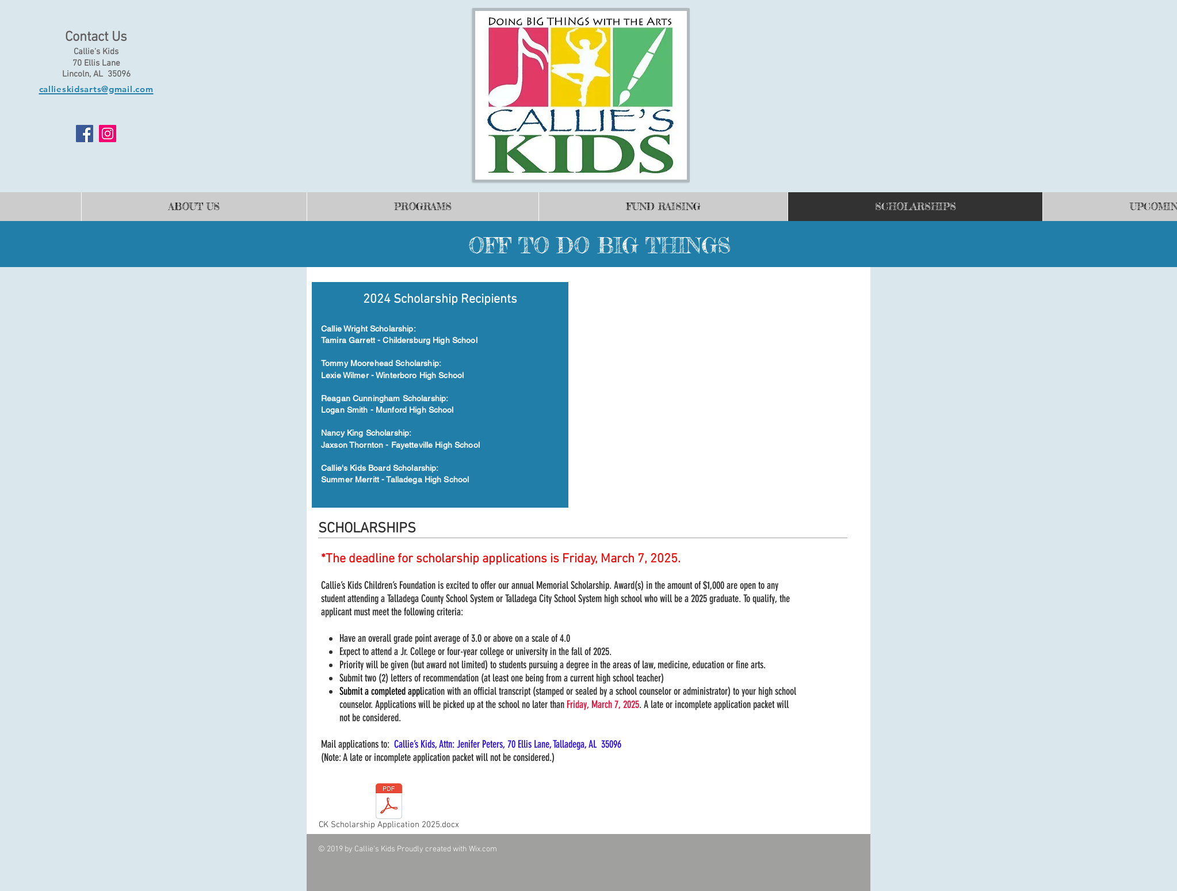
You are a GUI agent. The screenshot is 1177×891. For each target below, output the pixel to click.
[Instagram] (107, 133)
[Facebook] (84, 133)
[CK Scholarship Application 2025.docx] (388, 808)
